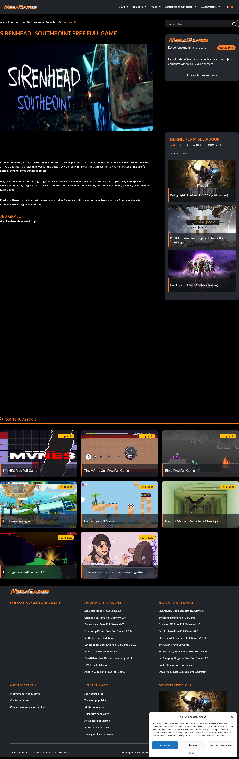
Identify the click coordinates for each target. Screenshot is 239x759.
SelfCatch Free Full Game (99, 637)
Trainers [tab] (175, 145)
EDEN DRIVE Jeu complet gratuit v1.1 (181, 610)
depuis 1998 (226, 47)
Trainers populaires (96, 700)
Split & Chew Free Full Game (101, 651)
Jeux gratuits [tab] (178, 153)
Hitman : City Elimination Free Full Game (183, 651)
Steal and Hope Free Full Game (102, 610)
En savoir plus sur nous (202, 75)
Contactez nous (19, 700)
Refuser (193, 745)
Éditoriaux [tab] (214, 145)
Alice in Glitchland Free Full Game (104, 671)
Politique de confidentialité (138, 752)
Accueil (4, 22)
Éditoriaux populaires (97, 727)
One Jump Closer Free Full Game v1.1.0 (108, 631)
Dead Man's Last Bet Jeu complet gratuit (108, 658)
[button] (232, 716)
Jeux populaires (93, 693)
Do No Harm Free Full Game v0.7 (104, 624)
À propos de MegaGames (25, 693)
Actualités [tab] (194, 145)
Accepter (165, 745)
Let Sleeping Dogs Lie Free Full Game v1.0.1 (110, 644)
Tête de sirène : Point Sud (42, 22)
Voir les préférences (221, 745)
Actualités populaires (97, 720)
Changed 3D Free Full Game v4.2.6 (105, 617)
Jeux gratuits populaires (98, 734)
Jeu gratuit (69, 22)
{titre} (191, 753)
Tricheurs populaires (96, 713)
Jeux (18, 22)
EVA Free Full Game (96, 664)
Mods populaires (94, 707)
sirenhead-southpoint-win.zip (18, 221)
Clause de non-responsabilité (27, 707)
